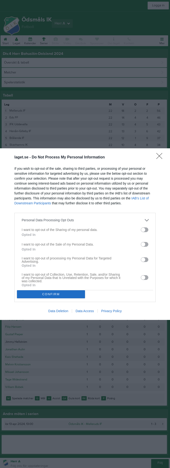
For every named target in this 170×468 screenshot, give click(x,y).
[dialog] (85, 234)
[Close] (160, 157)
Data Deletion (58, 311)
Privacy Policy (111, 311)
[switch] (144, 229)
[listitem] (85, 220)
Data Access (85, 311)
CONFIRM (51, 294)
